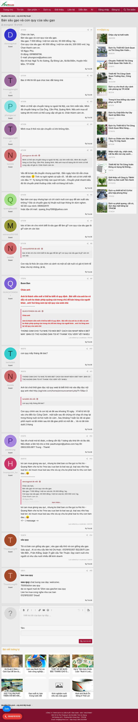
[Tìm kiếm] (129, 9)
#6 (91, 195)
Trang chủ (8, 9)
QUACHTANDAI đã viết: (31, 311)
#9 (91, 279)
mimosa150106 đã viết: (31, 249)
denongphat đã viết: (30, 482)
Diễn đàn (83, 9)
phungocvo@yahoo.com (40, 57)
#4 (91, 124)
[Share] (88, 29)
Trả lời (89, 69)
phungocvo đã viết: (29, 156)
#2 (91, 76)
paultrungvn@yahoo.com (62, 444)
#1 (91, 30)
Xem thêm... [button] (56, 502)
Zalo (7, 708)
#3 (91, 102)
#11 (91, 371)
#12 (91, 436)
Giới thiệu (59, 9)
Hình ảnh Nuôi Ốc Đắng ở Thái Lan (82, 694)
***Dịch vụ (103, 30)
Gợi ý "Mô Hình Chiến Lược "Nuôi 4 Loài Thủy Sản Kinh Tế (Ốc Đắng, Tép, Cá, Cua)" (83, 672)
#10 (91, 349)
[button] (33, 9)
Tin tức (20, 9)
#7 (91, 221)
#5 (91, 150)
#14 (91, 535)
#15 (91, 571)
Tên (22, 628)
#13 (91, 459)
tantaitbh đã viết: (29, 399)
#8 (91, 243)
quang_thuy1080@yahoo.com (53, 209)
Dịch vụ (47, 9)
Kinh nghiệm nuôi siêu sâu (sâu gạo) (59, 694)
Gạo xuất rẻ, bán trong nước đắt (36, 694)
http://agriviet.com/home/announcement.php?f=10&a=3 (60, 390)
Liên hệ (71, 9)
